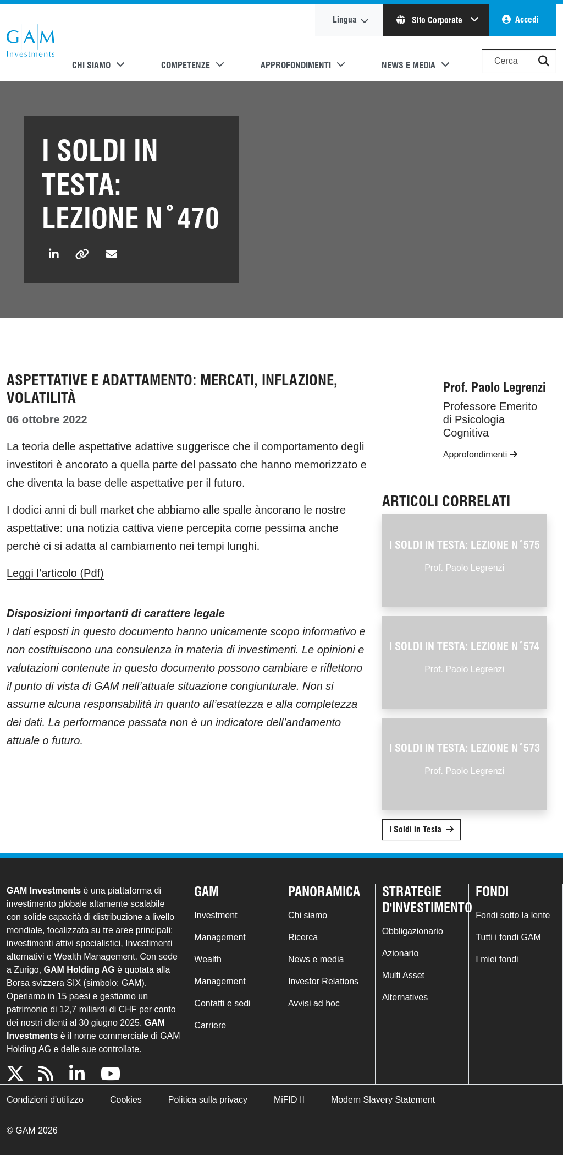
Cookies (126, 1099)
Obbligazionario (412, 931)
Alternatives (405, 997)
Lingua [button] (345, 19)
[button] (543, 61)
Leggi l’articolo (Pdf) (55, 573)
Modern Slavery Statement (383, 1099)
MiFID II (289, 1099)
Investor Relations (323, 981)
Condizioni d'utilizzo (45, 1099)
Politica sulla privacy (207, 1099)
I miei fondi (497, 959)
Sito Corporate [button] (430, 20)
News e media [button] (408, 65)
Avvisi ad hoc (314, 1003)
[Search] (519, 61)
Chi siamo (307, 915)
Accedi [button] (527, 19)
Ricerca (303, 937)
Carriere (210, 1025)
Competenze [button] (185, 65)
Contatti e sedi (222, 1003)
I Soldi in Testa (415, 829)
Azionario (400, 953)
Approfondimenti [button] (296, 65)
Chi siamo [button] (91, 65)
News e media (316, 959)
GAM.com (30, 43)
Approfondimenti (480, 454)
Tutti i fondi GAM (508, 937)
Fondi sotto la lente (513, 915)
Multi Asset (403, 975)
